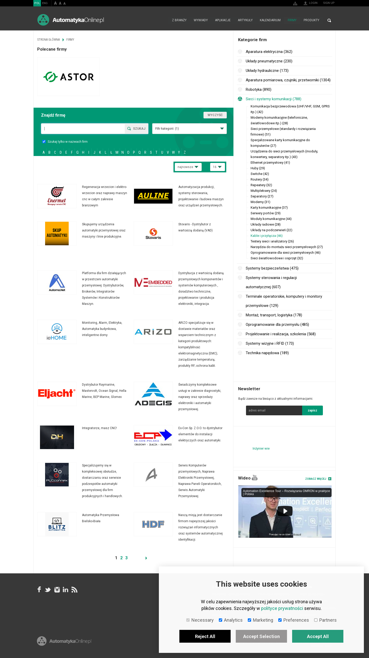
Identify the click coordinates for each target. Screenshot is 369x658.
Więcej (85, 196)
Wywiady (201, 20)
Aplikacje (223, 20)
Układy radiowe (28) (266, 224)
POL (37, 3)
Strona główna (162, 20)
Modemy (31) (260, 202)
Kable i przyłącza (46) (267, 236)
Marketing (260, 620)
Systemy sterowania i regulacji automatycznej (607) (271, 282)
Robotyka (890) (258, 89)
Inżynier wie (261, 448)
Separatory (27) (262, 196)
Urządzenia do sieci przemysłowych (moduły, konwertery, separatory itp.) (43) (284, 154)
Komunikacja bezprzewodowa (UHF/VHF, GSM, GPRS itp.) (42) (290, 109)
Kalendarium (270, 20)
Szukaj (139, 128)
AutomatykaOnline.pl (70, 20)
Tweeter (48, 589)
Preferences (293, 620)
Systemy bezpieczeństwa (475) (272, 268)
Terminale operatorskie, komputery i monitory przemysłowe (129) (284, 301)
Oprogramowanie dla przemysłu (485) (277, 324)
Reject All (205, 636)
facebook (39, 589)
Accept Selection (261, 636)
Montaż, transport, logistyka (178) (274, 315)
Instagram (56, 589)
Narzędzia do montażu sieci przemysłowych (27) (287, 247)
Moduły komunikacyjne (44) (271, 219)
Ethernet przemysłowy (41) (270, 162)
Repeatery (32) (261, 185)
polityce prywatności (282, 608)
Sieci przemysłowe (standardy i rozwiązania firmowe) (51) (283, 131)
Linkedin (65, 589)
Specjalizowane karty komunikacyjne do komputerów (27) (280, 143)
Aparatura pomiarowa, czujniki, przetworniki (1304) (288, 80)
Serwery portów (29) (266, 213)
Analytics (231, 620)
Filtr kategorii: (167, 128)
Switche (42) (260, 174)
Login (313, 3)
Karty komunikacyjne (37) (269, 207)
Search (329, 20)
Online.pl (64, 642)
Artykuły (245, 20)
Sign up (329, 3)
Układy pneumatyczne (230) (269, 61)
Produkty (311, 20)
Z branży (179, 20)
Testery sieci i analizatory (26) (272, 241)
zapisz (312, 410)
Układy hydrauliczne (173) (267, 70)
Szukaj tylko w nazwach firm (65, 141)
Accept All (318, 636)
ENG (45, 3)
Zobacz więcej (315, 478)
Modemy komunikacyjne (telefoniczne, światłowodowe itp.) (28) (279, 120)
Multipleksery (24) (264, 191)
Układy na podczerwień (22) (271, 230)
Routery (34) (260, 179)
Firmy (292, 20)
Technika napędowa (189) (267, 353)
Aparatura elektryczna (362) (269, 51)
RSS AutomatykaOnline (74, 589)
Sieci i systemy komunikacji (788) (273, 99)
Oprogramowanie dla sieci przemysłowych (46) (286, 252)
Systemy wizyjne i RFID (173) (270, 343)
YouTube (255, 478)
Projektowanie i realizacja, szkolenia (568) (281, 334)
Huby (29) (258, 168)
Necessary (200, 620)
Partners (325, 620)
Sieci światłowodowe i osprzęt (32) (277, 258)
